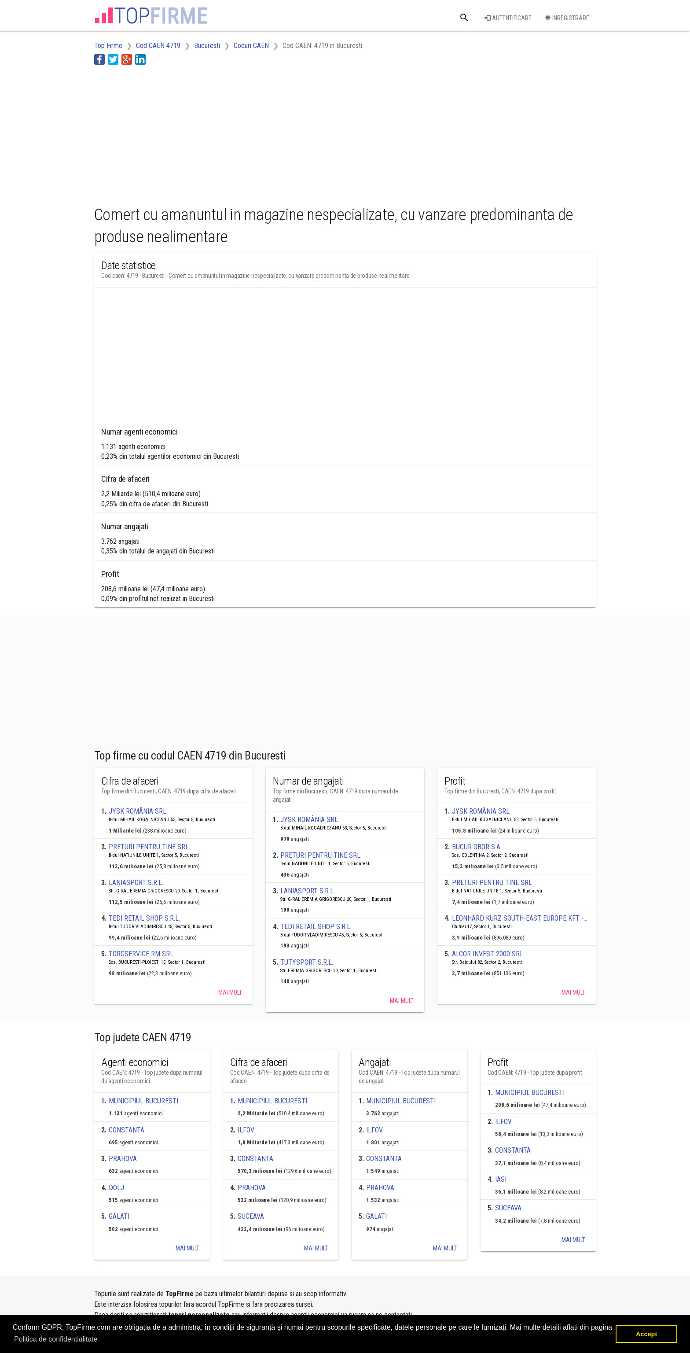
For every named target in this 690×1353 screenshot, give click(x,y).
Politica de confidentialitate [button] (55, 1339)
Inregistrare (567, 18)
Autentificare (508, 18)
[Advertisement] (254, 133)
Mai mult (230, 992)
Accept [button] (646, 1334)
